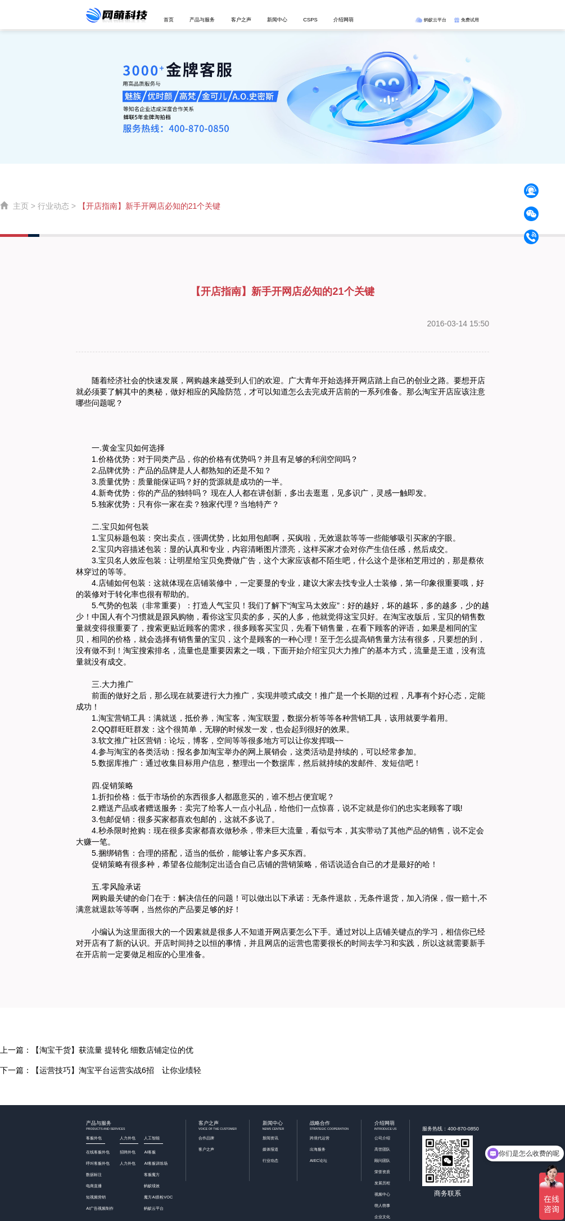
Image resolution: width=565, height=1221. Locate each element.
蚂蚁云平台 (430, 20)
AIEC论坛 (318, 1160)
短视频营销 (96, 1197)
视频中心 (382, 1194)
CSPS (310, 19)
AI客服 (150, 1152)
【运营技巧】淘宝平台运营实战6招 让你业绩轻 (116, 1070)
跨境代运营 (319, 1138)
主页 (21, 205)
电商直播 (94, 1185)
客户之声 (241, 19)
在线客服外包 (98, 1152)
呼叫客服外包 (98, 1163)
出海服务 (318, 1149)
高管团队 (382, 1149)
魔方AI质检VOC (158, 1197)
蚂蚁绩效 (152, 1185)
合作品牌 (206, 1138)
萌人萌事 (382, 1205)
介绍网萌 (343, 19)
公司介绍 (382, 1138)
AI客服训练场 (156, 1163)
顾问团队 (382, 1160)
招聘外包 (127, 1152)
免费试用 (466, 20)
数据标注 (94, 1174)
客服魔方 (152, 1174)
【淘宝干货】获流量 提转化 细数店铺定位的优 (112, 1049)
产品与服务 (202, 19)
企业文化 (382, 1216)
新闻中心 (277, 19)
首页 (169, 19)
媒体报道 (270, 1149)
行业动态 (53, 205)
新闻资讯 (270, 1138)
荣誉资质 (382, 1171)
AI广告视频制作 (100, 1208)
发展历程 (382, 1183)
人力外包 (127, 1163)
